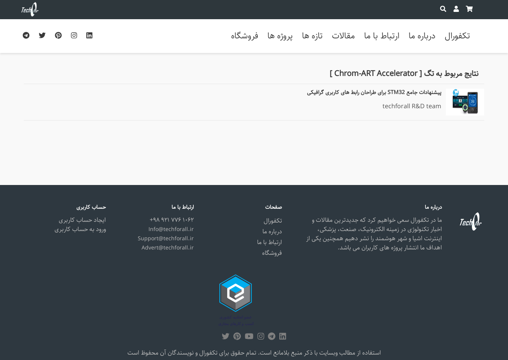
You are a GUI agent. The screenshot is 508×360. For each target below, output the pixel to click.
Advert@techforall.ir (168, 248)
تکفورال (457, 36)
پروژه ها (280, 36)
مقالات (343, 36)
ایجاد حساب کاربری (82, 220)
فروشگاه (244, 36)
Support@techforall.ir (166, 238)
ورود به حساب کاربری (80, 229)
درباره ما (422, 36)
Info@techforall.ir (171, 229)
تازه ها (312, 36)
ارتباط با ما (381, 36)
